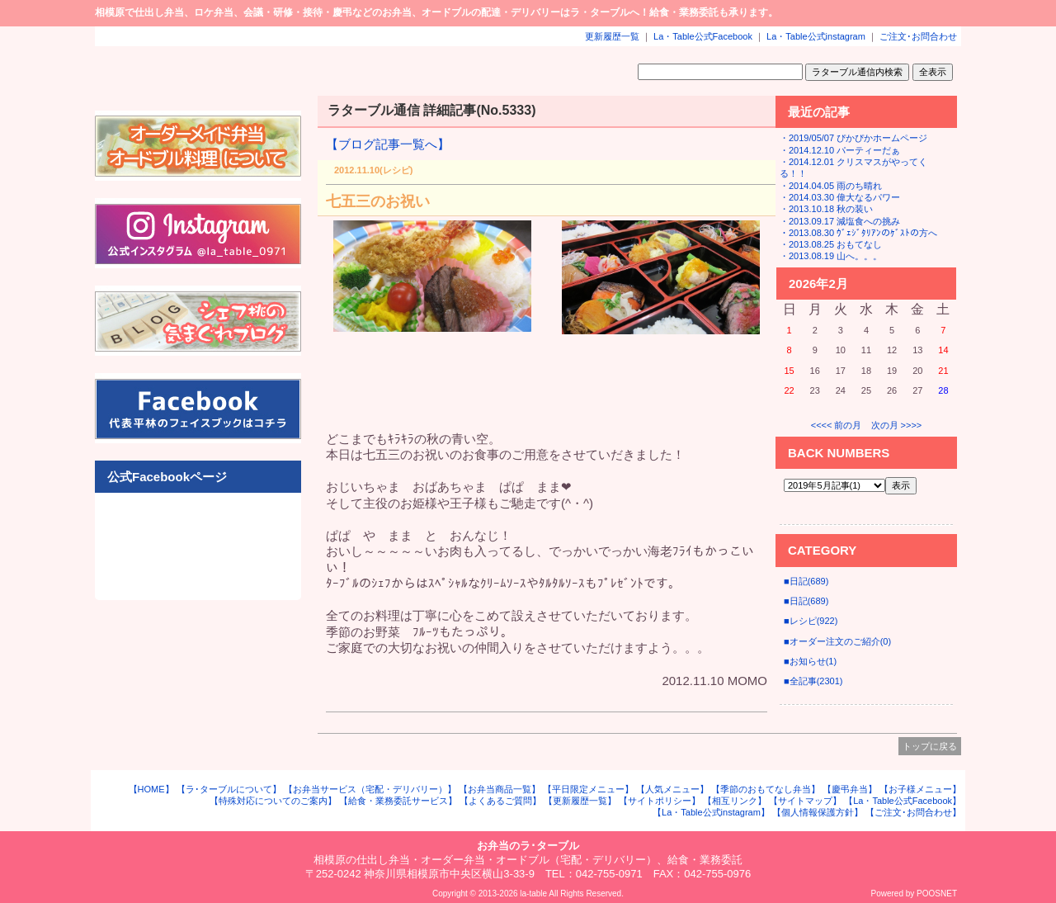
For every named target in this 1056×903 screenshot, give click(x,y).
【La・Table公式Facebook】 (902, 801)
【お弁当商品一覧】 (499, 789)
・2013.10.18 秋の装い (826, 209)
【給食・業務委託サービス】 (398, 801)
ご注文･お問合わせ (918, 36)
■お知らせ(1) (810, 661)
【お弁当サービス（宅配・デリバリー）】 (370, 789)
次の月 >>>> (896, 425)
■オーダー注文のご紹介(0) (837, 641)
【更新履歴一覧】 (580, 801)
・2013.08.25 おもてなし (831, 244)
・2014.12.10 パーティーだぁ (840, 150)
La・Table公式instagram (815, 36)
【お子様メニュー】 (920, 789)
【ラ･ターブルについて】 (229, 789)
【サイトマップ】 (805, 801)
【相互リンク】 (734, 801)
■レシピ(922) (810, 621)
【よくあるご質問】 (500, 801)
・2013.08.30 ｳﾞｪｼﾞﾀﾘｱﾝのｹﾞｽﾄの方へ (858, 233)
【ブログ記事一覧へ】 (388, 144)
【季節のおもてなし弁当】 (765, 789)
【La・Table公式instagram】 (711, 812)
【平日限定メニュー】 (588, 789)
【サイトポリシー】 (659, 801)
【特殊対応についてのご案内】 (273, 801)
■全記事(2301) (813, 681)
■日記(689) (806, 581)
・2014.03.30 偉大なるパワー (840, 197)
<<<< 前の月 (836, 425)
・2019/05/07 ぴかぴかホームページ (853, 138)
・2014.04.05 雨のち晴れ (831, 186)
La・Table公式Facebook (702, 36)
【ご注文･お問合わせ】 (913, 812)
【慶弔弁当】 (850, 789)
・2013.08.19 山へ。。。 (831, 256)
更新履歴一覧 (612, 36)
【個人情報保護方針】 (817, 812)
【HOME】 (151, 789)
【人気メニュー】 (672, 789)
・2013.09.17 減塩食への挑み (840, 221)
